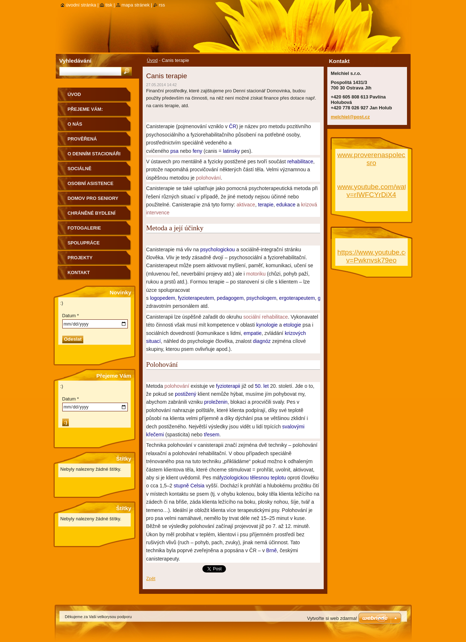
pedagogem (230, 298)
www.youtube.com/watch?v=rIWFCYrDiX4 (377, 190)
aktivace (245, 204)
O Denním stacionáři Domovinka (94, 156)
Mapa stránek (136, 5)
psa (174, 151)
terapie (265, 204)
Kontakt (79, 272)
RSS (162, 5)
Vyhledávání (75, 61)
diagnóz (261, 341)
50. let (262, 386)
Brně (271, 550)
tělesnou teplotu (268, 478)
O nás (75, 124)
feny (197, 151)
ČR (232, 126)
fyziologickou (234, 478)
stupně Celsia (189, 485)
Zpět (151, 578)
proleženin (216, 402)
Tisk (108, 5)
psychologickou (217, 249)
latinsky (231, 151)
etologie (292, 325)
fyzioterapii (228, 386)
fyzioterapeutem (196, 298)
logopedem (162, 298)
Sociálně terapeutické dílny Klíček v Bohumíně (93, 171)
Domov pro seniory (93, 198)
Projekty (80, 257)
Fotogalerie (84, 228)
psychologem (262, 298)
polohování (208, 178)
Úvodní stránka (81, 5)
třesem (211, 434)
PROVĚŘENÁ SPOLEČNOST (84, 141)
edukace (285, 204)
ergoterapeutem (297, 298)
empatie (253, 333)
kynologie (267, 325)
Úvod (152, 60)
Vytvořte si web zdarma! (332, 618)
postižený (185, 394)
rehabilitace (300, 161)
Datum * (70, 315)
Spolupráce (84, 243)
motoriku (256, 274)
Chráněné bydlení (92, 213)
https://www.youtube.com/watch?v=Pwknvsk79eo (387, 256)
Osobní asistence (91, 183)
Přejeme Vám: (85, 109)
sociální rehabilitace (265, 317)
